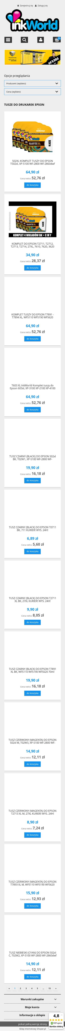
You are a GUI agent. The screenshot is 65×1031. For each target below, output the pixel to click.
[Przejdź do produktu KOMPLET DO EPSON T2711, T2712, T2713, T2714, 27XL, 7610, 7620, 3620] (32, 219)
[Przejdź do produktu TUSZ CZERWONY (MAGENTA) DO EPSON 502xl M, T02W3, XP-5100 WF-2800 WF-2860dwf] (32, 722)
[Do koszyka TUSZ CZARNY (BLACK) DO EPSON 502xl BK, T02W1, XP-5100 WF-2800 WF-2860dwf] (32, 480)
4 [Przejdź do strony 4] (31, 988)
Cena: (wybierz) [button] (13, 91)
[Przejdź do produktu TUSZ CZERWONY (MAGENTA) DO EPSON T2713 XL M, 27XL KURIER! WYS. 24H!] (32, 792)
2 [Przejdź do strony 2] (20, 988)
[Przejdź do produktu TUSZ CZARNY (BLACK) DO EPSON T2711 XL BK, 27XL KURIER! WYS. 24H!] (32, 580)
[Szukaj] (24, 40)
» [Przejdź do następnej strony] (55, 988)
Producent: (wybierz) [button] (16, 83)
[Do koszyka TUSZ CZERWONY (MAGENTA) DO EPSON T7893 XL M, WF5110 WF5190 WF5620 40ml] (32, 906)
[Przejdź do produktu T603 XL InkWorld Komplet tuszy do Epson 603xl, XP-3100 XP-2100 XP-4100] (32, 367)
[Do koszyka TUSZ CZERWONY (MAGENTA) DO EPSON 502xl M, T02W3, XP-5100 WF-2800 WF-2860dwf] (32, 764)
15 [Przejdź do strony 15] (49, 988)
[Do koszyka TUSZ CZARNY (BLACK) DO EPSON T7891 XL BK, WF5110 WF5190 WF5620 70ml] (32, 693)
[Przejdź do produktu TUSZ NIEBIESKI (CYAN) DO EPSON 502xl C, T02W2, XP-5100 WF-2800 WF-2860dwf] (32, 934)
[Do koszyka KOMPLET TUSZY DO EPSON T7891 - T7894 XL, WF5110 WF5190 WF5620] (32, 338)
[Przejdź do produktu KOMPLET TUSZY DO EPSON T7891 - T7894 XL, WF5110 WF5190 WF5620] (32, 296)
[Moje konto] (40, 40)
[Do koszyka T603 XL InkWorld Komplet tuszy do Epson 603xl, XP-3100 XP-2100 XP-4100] (32, 409)
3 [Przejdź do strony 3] (26, 988)
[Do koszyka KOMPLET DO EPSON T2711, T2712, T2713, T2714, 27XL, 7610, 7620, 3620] (32, 268)
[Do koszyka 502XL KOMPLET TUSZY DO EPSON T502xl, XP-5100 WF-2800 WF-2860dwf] (32, 185)
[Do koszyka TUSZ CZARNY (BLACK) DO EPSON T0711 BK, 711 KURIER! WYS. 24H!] (32, 551)
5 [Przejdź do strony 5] (37, 988)
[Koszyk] (57, 39)
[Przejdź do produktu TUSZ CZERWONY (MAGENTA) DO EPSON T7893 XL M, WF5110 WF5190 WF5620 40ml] (32, 863)
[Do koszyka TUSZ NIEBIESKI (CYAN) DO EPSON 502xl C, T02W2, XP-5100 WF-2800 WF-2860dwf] (32, 976)
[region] (32, 57)
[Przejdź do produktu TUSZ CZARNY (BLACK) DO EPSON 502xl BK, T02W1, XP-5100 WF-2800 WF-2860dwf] (32, 438)
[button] (8, 40)
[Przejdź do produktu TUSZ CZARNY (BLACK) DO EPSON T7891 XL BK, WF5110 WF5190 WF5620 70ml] (32, 651)
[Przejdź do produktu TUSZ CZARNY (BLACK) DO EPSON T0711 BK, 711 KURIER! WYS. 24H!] (32, 509)
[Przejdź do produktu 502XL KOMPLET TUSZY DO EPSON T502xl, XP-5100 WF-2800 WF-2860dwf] (32, 137)
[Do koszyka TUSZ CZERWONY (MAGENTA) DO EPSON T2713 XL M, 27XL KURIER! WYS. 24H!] (32, 835)
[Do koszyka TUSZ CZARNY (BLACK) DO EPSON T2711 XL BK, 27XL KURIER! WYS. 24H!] (32, 622)
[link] (32, 57)
